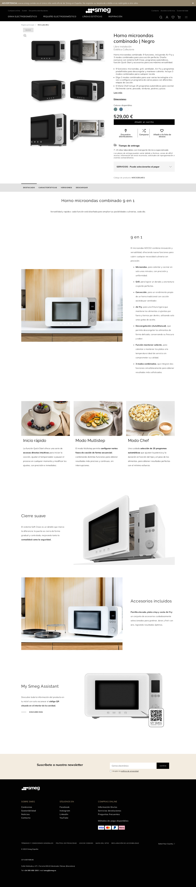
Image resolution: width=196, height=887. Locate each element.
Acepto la (125, 771)
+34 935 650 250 (31, 870)
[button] (25, 35)
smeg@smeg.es (50, 870)
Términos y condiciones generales (37, 843)
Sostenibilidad (182, 11)
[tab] (29, 188)
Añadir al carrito (144, 122)
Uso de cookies (86, 843)
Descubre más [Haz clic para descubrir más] (36, 712)
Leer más (118, 92)
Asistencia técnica (168, 11)
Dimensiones (120, 99)
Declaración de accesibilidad (125, 843)
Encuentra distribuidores (38, 11)
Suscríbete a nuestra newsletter (60, 765)
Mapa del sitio (102, 843)
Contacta (155, 11)
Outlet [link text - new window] (24, 11)
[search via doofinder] (160, 17)
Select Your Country (165, 844)
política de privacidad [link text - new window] (129, 771)
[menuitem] (23, 16)
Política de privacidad (66, 843)
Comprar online (14, 11)
